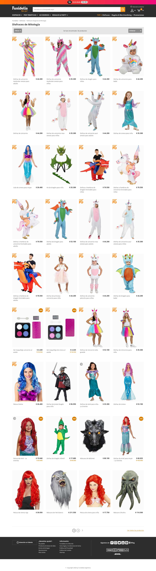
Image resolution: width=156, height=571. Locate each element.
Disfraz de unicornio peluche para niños (87, 297)
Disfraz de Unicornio (20, 133)
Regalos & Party (59, 15)
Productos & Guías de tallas (47, 546)
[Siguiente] (82, 530)
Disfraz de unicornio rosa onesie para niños (55, 134)
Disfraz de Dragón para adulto (55, 243)
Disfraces (16, 15)
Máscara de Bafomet (87, 458)
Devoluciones (43, 550)
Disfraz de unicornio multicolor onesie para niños (54, 81)
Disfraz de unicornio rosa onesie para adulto (89, 243)
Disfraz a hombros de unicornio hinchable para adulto (22, 244)
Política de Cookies (65, 550)
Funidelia (15, 21)
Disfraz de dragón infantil (56, 458)
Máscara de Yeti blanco (55, 513)
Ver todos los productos (135, 530)
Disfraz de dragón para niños (88, 80)
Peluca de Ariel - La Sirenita (20, 459)
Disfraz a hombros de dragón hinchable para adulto (21, 298)
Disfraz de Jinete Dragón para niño (55, 405)
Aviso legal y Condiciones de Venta (70, 546)
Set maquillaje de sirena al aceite (56, 351)
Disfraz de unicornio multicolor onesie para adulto (21, 81)
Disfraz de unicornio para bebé (122, 80)
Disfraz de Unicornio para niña (123, 351)
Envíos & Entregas (44, 548)
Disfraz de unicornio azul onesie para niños (122, 243)
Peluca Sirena (18, 404)
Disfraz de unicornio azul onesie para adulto (89, 134)
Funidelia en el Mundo (66, 544)
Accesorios (44, 15)
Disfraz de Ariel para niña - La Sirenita (89, 405)
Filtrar (17, 31)
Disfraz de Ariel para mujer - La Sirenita (123, 459)
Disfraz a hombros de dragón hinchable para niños (88, 189)
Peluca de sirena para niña (89, 513)
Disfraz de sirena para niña (123, 133)
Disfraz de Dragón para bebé (122, 297)
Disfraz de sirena (119, 404)
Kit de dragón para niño (55, 187)
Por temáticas (30, 15)
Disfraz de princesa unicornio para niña (54, 297)
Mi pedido (42, 544)
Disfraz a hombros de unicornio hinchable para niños (122, 189)
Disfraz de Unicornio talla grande (89, 351)
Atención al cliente (25, 542)
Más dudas (42, 552)
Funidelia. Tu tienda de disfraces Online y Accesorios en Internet (19, 9)
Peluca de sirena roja (20, 513)
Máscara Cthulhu (120, 513)
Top (98, 15)
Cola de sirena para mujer (22, 187)
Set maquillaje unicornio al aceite (22, 351)
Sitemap (62, 552)
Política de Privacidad (66, 548)
